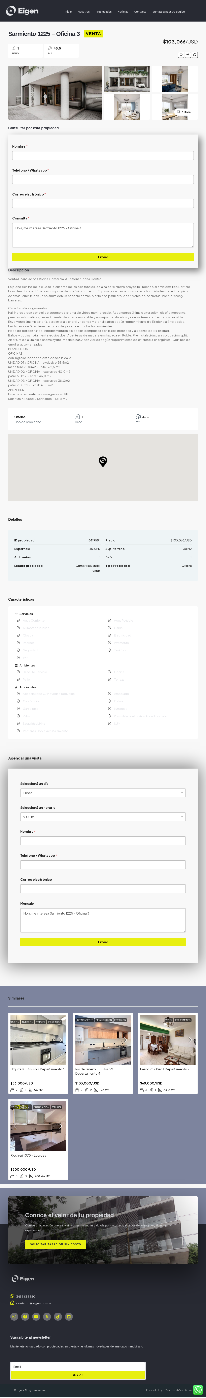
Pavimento (121, 643)
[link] (38, 1040)
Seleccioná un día (34, 783)
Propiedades (103, 12)
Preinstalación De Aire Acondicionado (140, 716)
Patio (26, 679)
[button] (103, 462)
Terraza (119, 679)
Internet (28, 643)
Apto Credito (24, 1107)
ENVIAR (77, 1376)
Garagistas (30, 708)
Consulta (20, 218)
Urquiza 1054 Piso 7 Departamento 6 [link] (37, 1069)
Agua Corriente (34, 620)
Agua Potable (123, 620)
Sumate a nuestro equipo (168, 12)
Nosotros (84, 12)
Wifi (25, 657)
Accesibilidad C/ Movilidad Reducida (49, 693)
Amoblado (121, 693)
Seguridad (30, 650)
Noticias (123, 12)
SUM (117, 723)
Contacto (140, 12)
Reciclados (54, 1022)
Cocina (119, 672)
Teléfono (120, 650)
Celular (119, 701)
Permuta (40, 1022)
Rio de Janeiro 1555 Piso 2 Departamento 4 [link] (94, 1071)
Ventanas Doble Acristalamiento (45, 731)
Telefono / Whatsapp (30, 170)
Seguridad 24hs (34, 723)
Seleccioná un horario (38, 807)
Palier (26, 716)
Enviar (103, 257)
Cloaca (28, 635)
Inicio (68, 12)
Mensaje (27, 903)
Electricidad (122, 635)
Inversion (27, 1022)
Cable (118, 628)
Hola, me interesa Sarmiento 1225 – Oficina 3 (103, 235)
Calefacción (31, 701)
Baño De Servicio (35, 672)
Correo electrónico (29, 194)
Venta (93, 33)
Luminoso (121, 708)
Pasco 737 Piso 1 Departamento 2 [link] (165, 1069)
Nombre (20, 146)
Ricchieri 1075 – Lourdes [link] (28, 1155)
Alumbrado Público (36, 628)
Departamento (85, 1020)
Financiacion (11, 1022)
